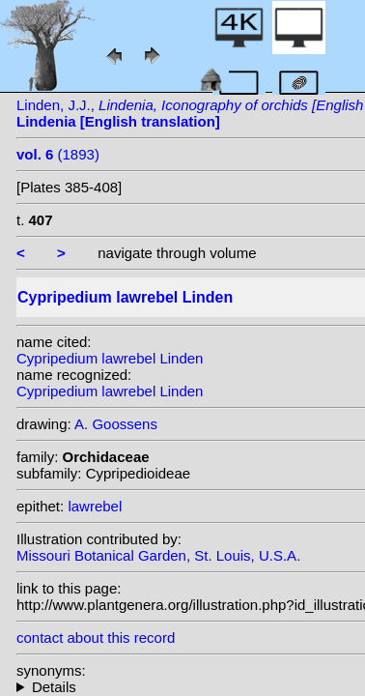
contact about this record (95, 637)
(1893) (57, 154)
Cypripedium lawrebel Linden (109, 358)
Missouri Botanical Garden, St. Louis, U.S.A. (158, 555)
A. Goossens (115, 424)
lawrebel (95, 506)
